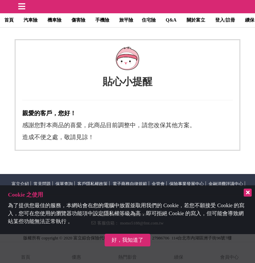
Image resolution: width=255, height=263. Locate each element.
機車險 (54, 20)
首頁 (9, 20)
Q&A (171, 20)
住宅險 (149, 20)
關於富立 (196, 20)
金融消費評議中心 (226, 183)
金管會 (158, 183)
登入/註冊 (225, 20)
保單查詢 (64, 183)
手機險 (102, 20)
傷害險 (78, 20)
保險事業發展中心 (186, 183)
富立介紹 (20, 183)
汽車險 (31, 20)
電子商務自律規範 (130, 183)
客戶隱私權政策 (92, 183)
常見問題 (42, 183)
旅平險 (126, 20)
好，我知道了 (127, 240)
